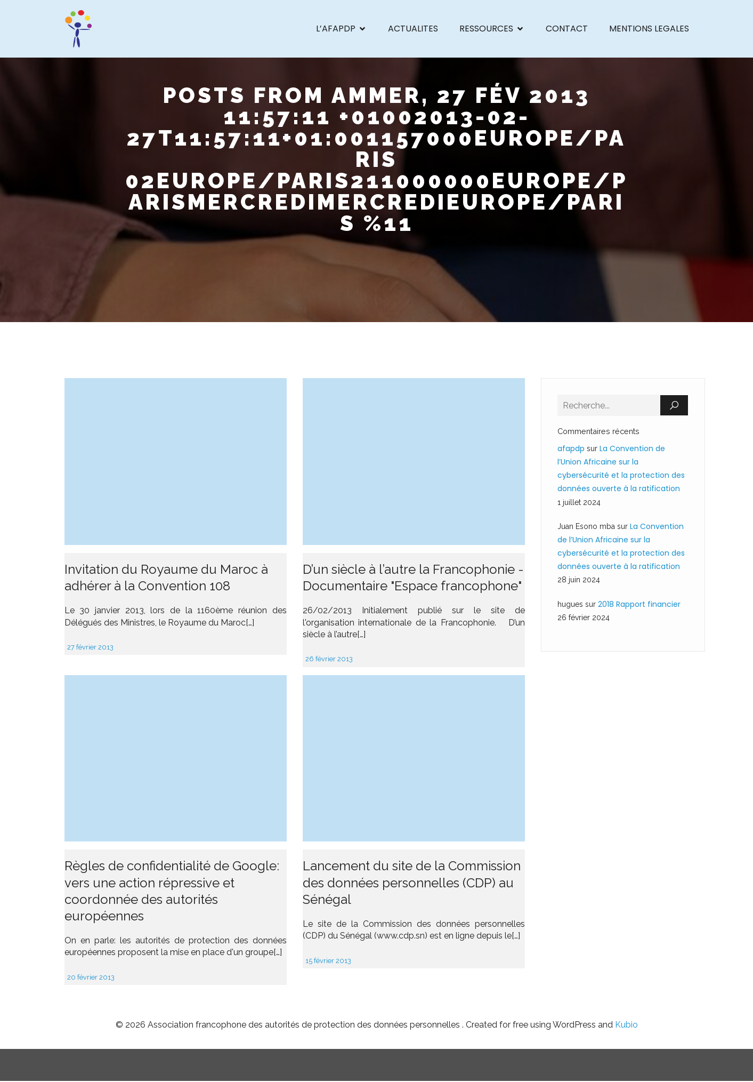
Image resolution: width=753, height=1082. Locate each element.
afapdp (571, 449)
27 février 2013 (90, 648)
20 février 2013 (91, 978)
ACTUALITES (413, 29)
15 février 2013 (328, 962)
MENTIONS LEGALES (649, 29)
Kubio (626, 1026)
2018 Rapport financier (639, 605)
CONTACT (567, 29)
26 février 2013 (329, 660)
